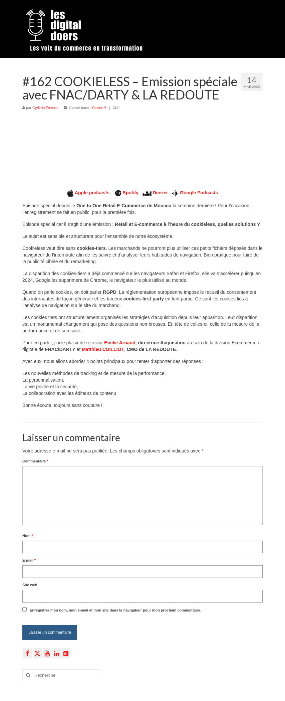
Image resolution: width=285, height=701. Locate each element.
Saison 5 (99, 108)
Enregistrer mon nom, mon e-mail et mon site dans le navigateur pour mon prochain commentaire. (115, 610)
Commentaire (35, 461)
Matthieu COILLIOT (103, 349)
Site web (29, 585)
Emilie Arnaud (119, 342)
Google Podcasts (199, 192)
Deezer (160, 192)
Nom (27, 536)
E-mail (29, 560)
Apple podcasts (93, 192)
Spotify (130, 192)
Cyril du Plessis (44, 108)
